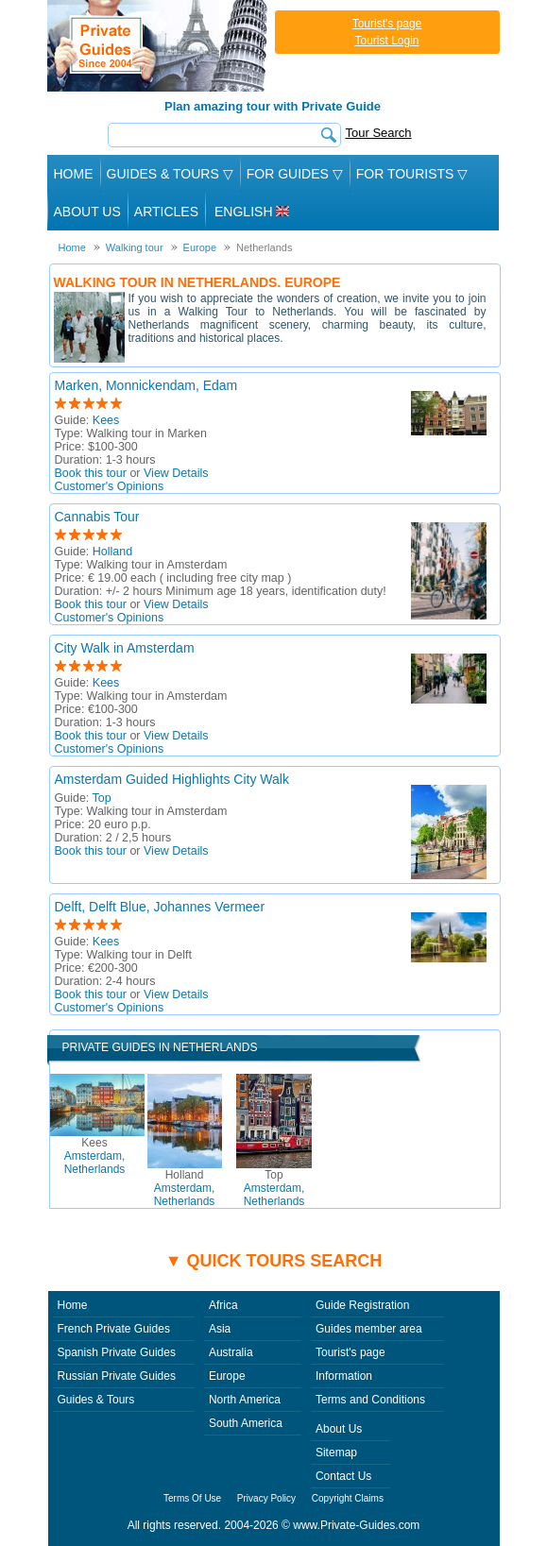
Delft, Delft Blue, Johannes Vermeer (160, 906)
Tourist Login (386, 40)
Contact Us (343, 1476)
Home (74, 173)
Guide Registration (362, 1305)
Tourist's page (387, 23)
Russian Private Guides (117, 1376)
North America (245, 1399)
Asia (220, 1328)
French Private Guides (114, 1328)
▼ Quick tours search (274, 1260)
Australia (231, 1352)
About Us (87, 211)
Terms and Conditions (370, 1399)
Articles (166, 211)
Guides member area (369, 1328)
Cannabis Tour (97, 516)
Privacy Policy (266, 1498)
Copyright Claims (348, 1498)
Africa (223, 1305)
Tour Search (379, 133)
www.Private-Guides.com (356, 1525)
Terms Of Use (192, 1498)
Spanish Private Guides (117, 1352)
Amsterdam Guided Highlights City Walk (172, 779)
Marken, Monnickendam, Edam (146, 385)
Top (102, 798)
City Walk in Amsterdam (125, 647)
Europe (227, 1376)
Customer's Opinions (109, 486)
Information (344, 1376)
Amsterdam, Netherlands (95, 1156)
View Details (176, 473)
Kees (106, 420)
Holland (112, 551)
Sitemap (336, 1452)
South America (245, 1423)
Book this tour (91, 473)
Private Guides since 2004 (159, 46)
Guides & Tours (96, 1399)
